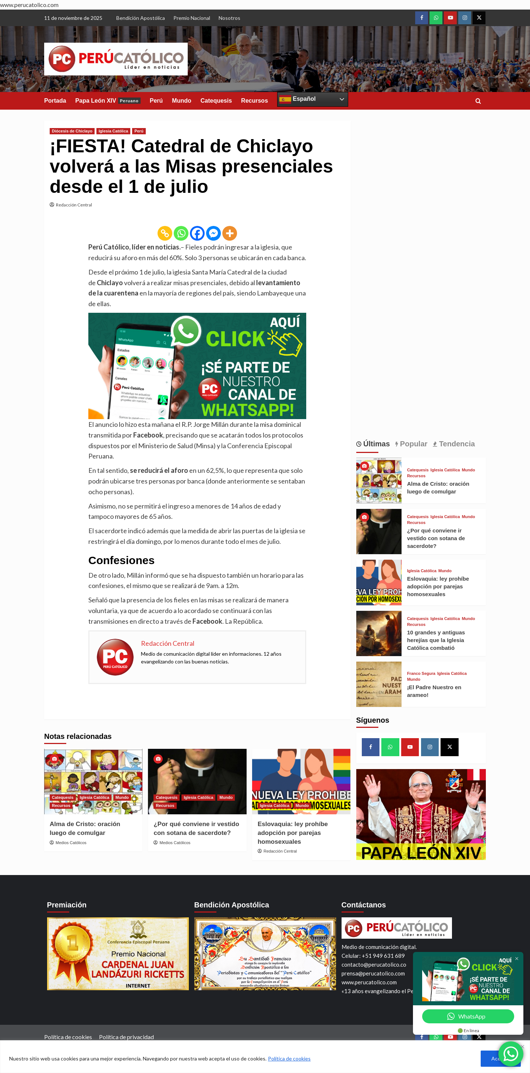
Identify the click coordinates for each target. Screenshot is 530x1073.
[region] (265, 1056)
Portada (55, 101)
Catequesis (216, 101)
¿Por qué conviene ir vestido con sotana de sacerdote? (436, 538)
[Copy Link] (165, 233)
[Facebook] (197, 233)
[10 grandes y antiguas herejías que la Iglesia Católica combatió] (379, 632)
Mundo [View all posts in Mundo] (122, 797)
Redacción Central (74, 205)
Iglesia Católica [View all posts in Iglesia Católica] (113, 131)
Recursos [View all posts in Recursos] (61, 805)
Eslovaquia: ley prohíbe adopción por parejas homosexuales (293, 833)
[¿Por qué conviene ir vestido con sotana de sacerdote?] (197, 781)
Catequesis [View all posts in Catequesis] (63, 797)
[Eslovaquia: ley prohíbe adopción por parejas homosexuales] (301, 781)
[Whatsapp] (181, 233)
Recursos (254, 101)
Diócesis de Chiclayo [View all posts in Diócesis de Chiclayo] (72, 131)
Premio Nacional (191, 18)
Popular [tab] (412, 444)
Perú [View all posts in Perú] (138, 131)
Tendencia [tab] (456, 444)
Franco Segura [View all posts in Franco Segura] (421, 674)
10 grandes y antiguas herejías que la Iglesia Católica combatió (436, 640)
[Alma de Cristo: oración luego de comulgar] (93, 781)
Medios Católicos (71, 842)
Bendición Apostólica (140, 18)
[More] (229, 233)
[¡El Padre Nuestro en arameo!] (379, 683)
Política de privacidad (126, 1036)
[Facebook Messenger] (213, 233)
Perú (156, 101)
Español (297, 99)
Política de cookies (289, 1058)
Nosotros (229, 18)
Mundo (181, 101)
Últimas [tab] (375, 444)
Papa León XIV (108, 101)
